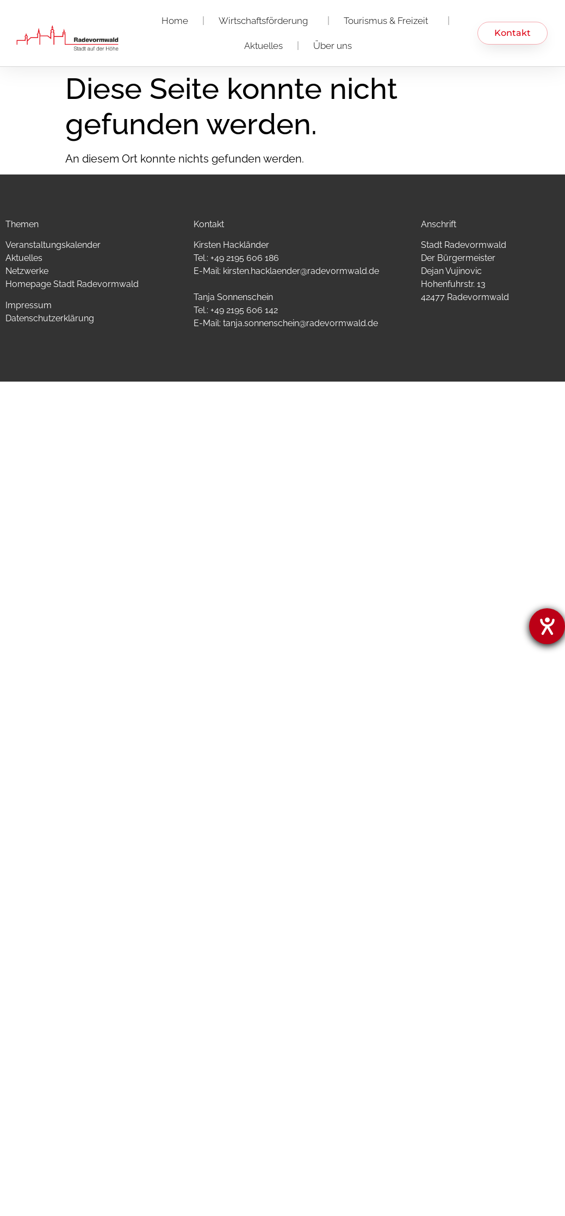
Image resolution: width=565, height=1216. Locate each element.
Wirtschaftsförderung (266, 20)
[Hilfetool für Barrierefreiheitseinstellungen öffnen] (547, 626)
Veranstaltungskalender (53, 245)
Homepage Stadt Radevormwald (72, 284)
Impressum (28, 305)
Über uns (332, 45)
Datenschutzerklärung (49, 318)
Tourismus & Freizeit (388, 20)
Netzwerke (26, 271)
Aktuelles (263, 45)
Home (175, 20)
